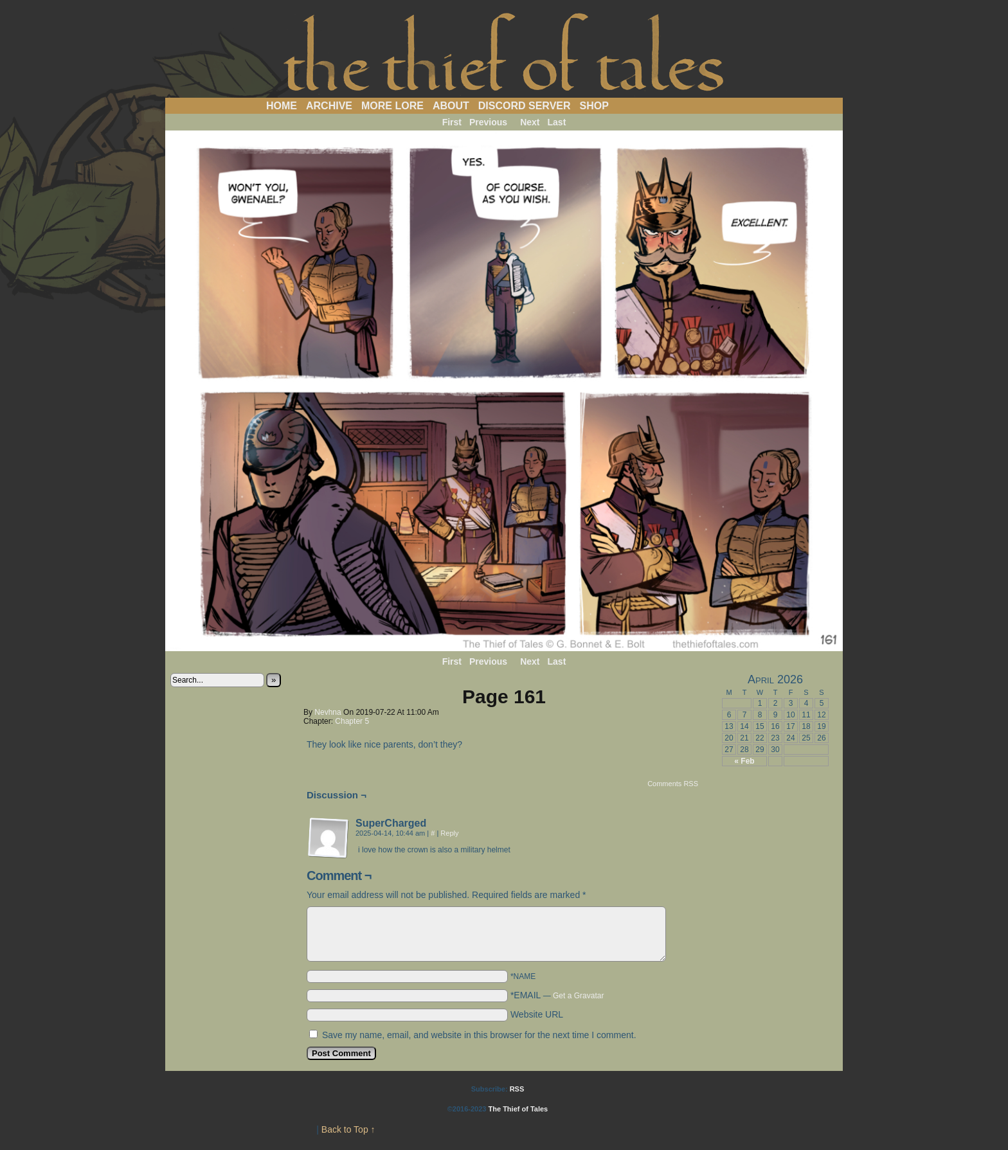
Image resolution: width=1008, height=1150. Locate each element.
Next (529, 122)
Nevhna (327, 712)
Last (557, 122)
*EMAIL (557, 995)
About (451, 105)
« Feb (744, 761)
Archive (329, 105)
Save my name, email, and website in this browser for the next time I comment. (479, 1035)
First (452, 122)
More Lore (392, 105)
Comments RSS (672, 783)
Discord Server (524, 105)
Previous (488, 122)
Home (281, 105)
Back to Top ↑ (348, 1129)
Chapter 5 (352, 721)
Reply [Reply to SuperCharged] (449, 833)
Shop (594, 105)
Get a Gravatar (578, 995)
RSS (517, 1089)
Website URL (536, 1014)
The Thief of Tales (504, 52)
